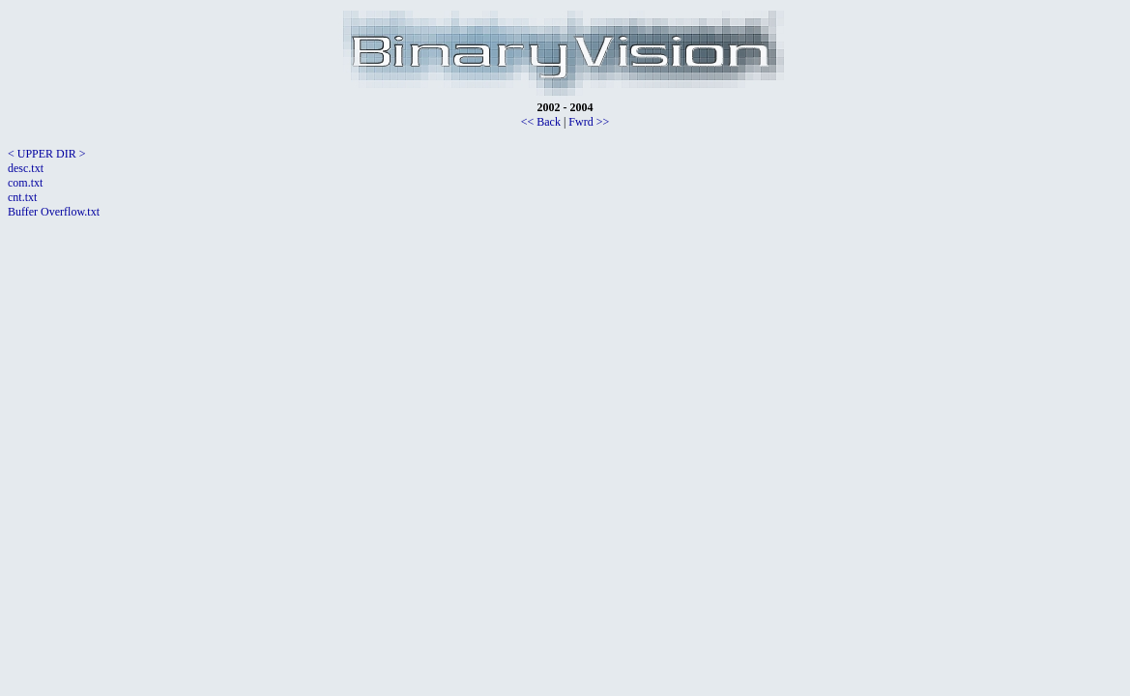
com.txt (25, 182)
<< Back (541, 122)
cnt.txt (22, 197)
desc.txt (25, 168)
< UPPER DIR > (47, 153)
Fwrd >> (588, 122)
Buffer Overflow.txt (54, 211)
